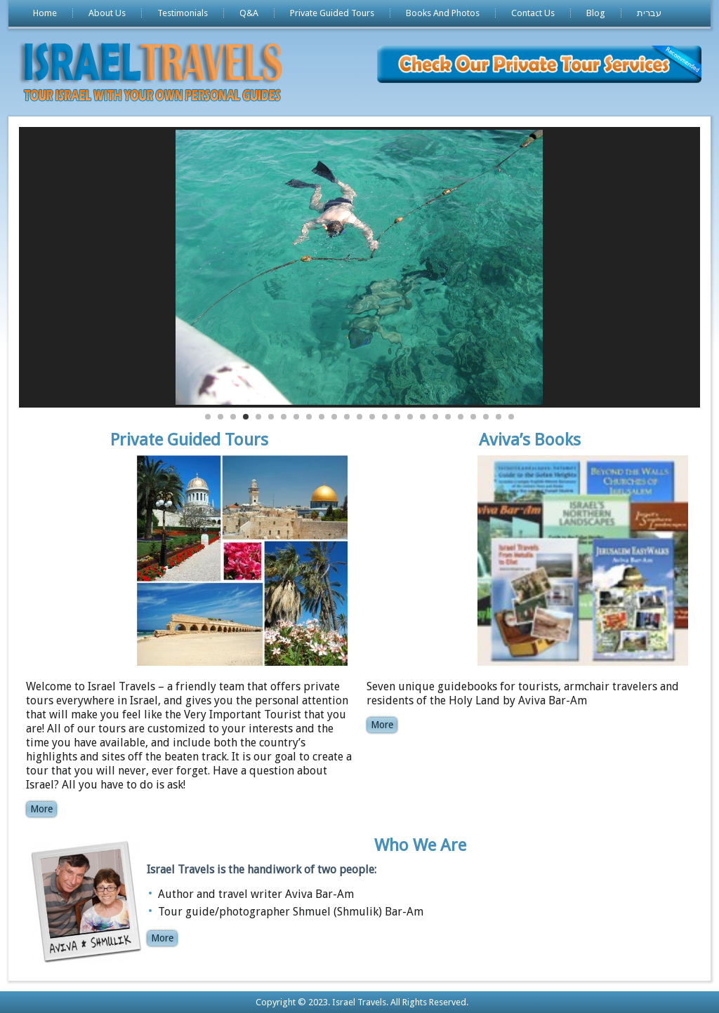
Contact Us (533, 13)
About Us (107, 13)
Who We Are (420, 845)
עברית (649, 13)
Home (45, 13)
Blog (595, 13)
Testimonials (182, 13)
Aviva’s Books (530, 440)
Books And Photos (443, 13)
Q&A (248, 13)
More (41, 808)
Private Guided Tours (332, 13)
